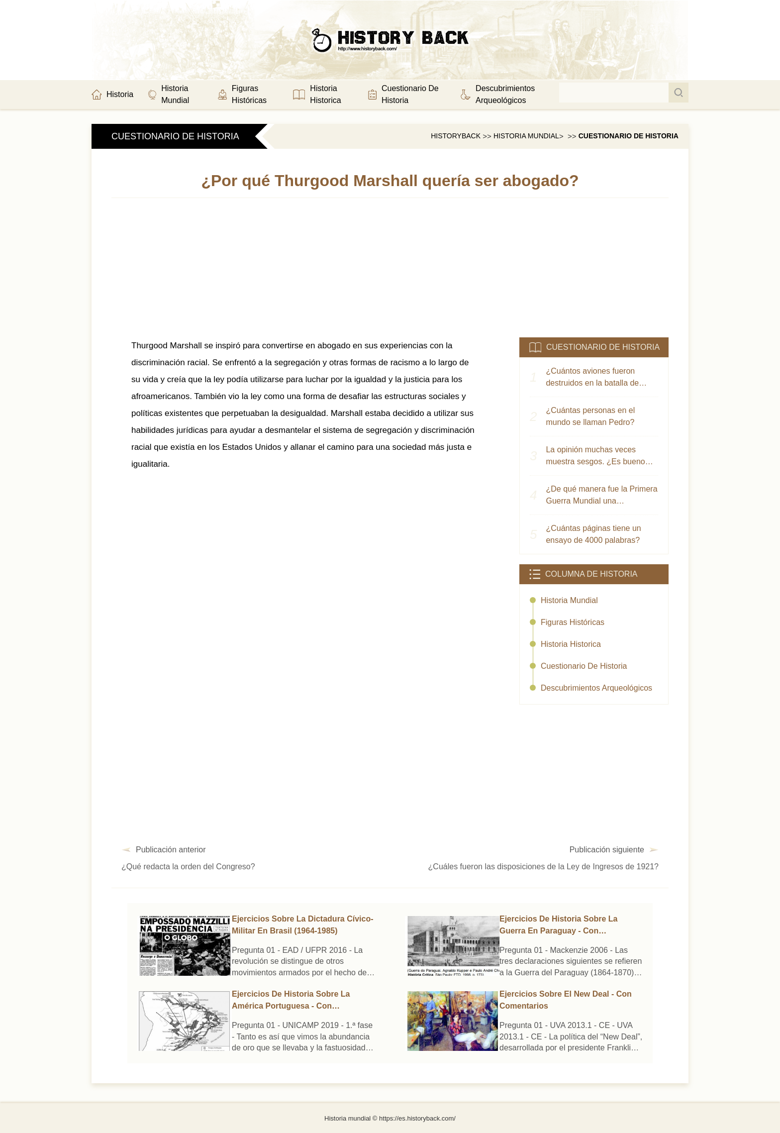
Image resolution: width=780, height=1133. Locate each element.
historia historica (571, 644)
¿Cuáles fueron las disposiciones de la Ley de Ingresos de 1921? (543, 866)
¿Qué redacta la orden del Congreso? (188, 866)
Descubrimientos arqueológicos (596, 688)
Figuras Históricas (572, 622)
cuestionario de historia (629, 136)
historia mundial (569, 600)
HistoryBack (456, 136)
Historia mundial (526, 136)
